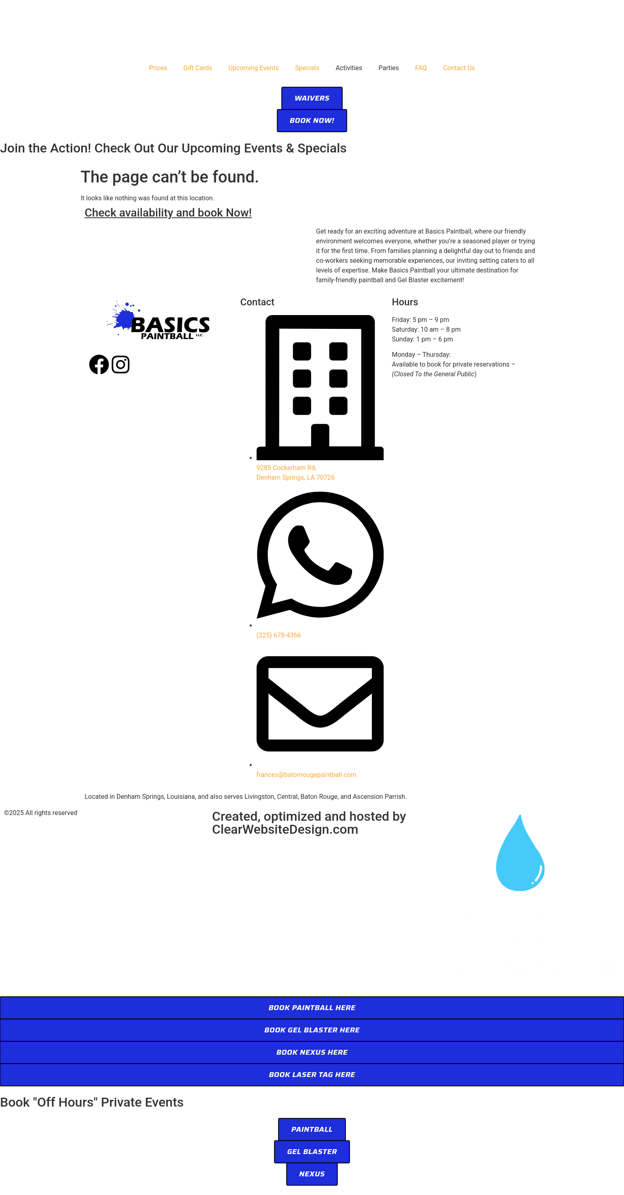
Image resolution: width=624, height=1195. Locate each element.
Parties (388, 68)
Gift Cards (198, 68)
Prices (158, 68)
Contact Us (459, 68)
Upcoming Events (254, 68)
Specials (307, 68)
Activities (349, 68)
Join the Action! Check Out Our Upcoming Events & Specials (173, 148)
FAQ (421, 68)
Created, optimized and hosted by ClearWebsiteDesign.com (309, 823)
